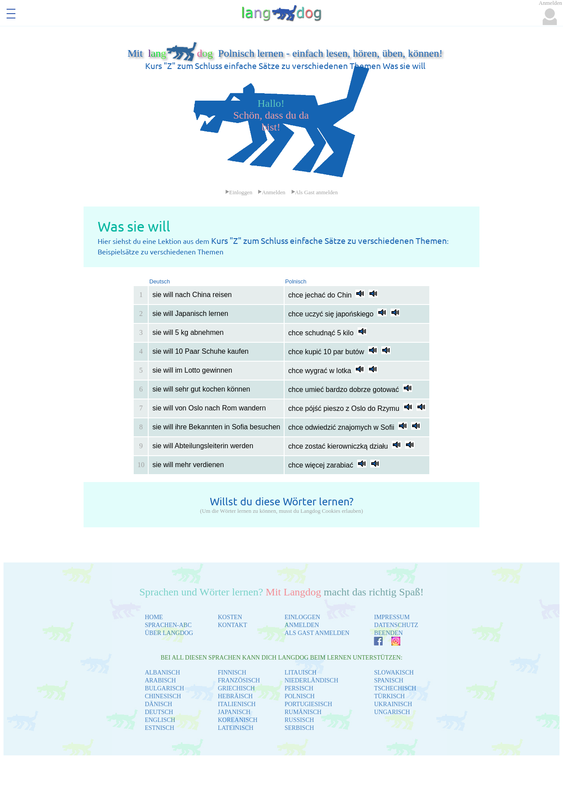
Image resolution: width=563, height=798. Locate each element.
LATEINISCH (235, 728)
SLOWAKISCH (393, 672)
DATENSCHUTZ (396, 625)
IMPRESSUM (391, 617)
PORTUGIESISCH (308, 704)
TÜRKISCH (389, 696)
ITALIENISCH (237, 704)
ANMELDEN (302, 625)
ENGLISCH (160, 720)
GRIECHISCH (236, 688)
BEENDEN (388, 633)
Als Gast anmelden (314, 192)
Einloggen (238, 192)
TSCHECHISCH (395, 688)
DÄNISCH (158, 704)
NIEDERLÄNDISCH (311, 680)
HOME (154, 617)
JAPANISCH (234, 712)
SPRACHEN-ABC (168, 625)
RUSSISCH (299, 720)
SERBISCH (299, 728)
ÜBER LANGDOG (169, 633)
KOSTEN (230, 617)
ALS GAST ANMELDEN (317, 633)
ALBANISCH (162, 672)
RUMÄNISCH (303, 712)
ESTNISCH (159, 728)
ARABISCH (160, 680)
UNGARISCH (392, 712)
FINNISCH (232, 672)
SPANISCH (388, 680)
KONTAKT (232, 625)
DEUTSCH (159, 712)
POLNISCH (299, 696)
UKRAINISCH (393, 704)
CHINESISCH (163, 696)
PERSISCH (299, 688)
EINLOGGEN (302, 617)
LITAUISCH (301, 672)
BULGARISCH (164, 688)
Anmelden (271, 192)
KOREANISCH (237, 720)
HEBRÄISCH (235, 696)
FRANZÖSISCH (239, 680)
